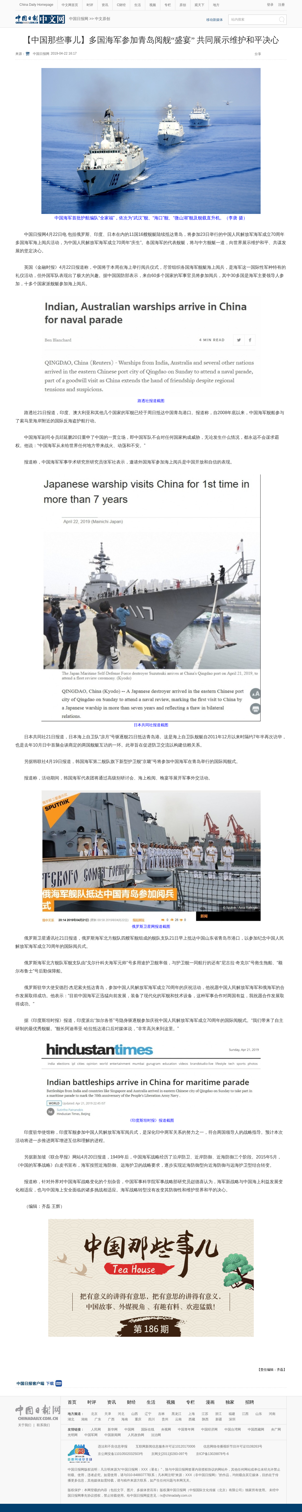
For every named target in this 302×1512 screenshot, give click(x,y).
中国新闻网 (112, 1435)
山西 (134, 1414)
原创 (183, 5)
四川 (151, 1419)
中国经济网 (209, 1429)
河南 (272, 1414)
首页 (72, 1402)
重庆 (138, 1419)
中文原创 (102, 18)
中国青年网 (186, 1429)
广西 (111, 1419)
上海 (191, 1414)
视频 (152, 5)
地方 (216, 5)
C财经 (121, 5)
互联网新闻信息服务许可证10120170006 (165, 1446)
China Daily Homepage (36, 5)
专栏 (167, 5)
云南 (178, 1419)
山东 (258, 1414)
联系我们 (43, 1425)
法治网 (156, 1435)
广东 (98, 1419)
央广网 (276, 1429)
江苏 (205, 1414)
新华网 (113, 1429)
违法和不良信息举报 (112, 1446)
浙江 (218, 1414)
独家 (230, 1402)
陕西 (205, 1419)
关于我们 (24, 1425)
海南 (124, 1419)
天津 (107, 1414)
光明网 (73, 1435)
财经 (131, 1402)
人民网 (96, 1429)
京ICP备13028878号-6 (212, 1454)
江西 (245, 1414)
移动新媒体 (214, 20)
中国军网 (91, 1435)
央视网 (166, 1429)
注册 (281, 5)
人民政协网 (136, 1435)
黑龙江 (176, 1414)
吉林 (161, 1414)
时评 (90, 5)
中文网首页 (70, 5)
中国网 (129, 1429)
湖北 (71, 1419)
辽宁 (148, 1414)
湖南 (84, 1419)
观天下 (199, 5)
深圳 (232, 1419)
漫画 (210, 1402)
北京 (94, 1414)
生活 (137, 5)
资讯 (105, 5)
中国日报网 (78, 18)
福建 (232, 1414)
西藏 (192, 1419)
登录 (270, 5)
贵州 (165, 1419)
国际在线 (147, 1429)
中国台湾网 (232, 1429)
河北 (121, 1414)
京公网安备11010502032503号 (120, 1454)
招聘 (249, 1402)
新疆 (218, 1419)
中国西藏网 (256, 1429)
